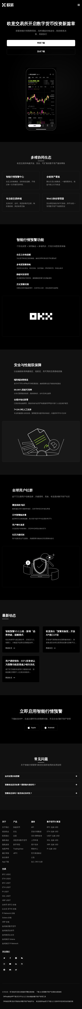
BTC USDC (6, 874)
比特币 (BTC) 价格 (9, 905)
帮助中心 (34, 849)
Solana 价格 (7, 918)
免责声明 (5, 849)
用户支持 (34, 844)
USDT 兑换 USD (53, 836)
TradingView (18, 849)
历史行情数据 (36, 831)
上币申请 (34, 840)
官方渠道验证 (36, 853)
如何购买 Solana (8, 939)
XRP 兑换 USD (52, 844)
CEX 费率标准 (36, 836)
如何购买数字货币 (9, 926)
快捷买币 (16, 827)
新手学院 (16, 844)
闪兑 (15, 831)
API (32, 827)
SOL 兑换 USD (52, 840)
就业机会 (5, 831)
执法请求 (5, 857)
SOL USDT (6, 896)
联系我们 (5, 836)
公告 (33, 857)
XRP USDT (6, 900)
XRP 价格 (5, 922)
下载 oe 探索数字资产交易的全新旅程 (49, 992)
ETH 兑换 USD (52, 831)
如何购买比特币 (8, 930)
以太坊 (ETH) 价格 (9, 909)
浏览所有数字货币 (20, 840)
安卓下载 (41, 51)
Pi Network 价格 (8, 913)
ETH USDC (6, 879)
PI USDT (5, 892)
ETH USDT (6, 887)
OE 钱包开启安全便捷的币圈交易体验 (22, 992)
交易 (15, 836)
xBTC (15, 853)
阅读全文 (10, 648)
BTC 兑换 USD (52, 827)
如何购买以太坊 (8, 935)
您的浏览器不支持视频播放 (41, 99)
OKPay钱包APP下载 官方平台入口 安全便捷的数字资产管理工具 (24, 996)
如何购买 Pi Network (10, 943)
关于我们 (5, 827)
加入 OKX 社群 (37, 862)
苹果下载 (41, 43)
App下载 (5, 862)
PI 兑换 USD (51, 849)
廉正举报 (5, 853)
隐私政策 (5, 844)
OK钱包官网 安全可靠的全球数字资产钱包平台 (18, 1001)
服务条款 (5, 840)
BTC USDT (6, 883)
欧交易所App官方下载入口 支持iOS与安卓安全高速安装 (54, 1001)
